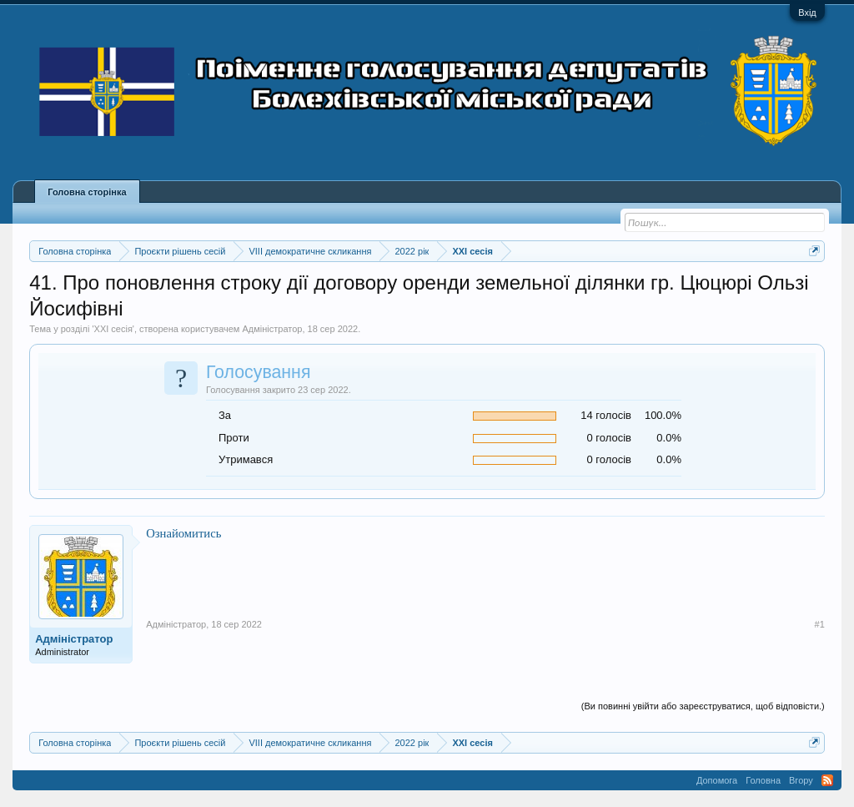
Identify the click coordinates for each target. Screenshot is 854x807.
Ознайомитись (183, 533)
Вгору (801, 780)
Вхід (807, 13)
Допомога (716, 780)
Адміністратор (272, 329)
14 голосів (605, 415)
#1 (820, 624)
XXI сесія (113, 329)
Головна (763, 780)
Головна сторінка (87, 192)
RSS (827, 780)
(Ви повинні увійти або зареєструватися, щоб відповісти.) (703, 706)
